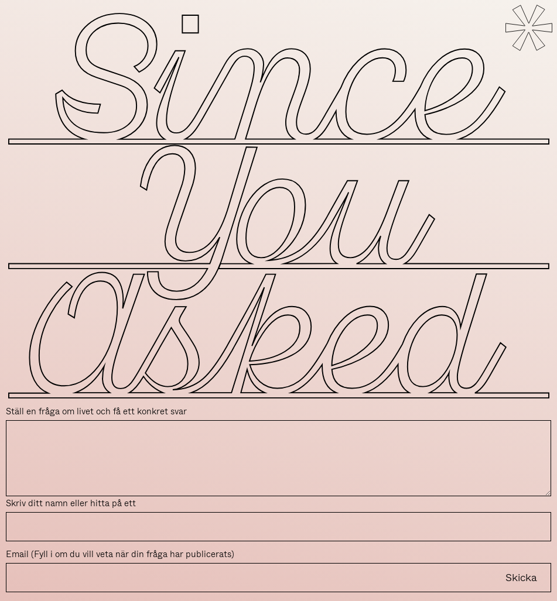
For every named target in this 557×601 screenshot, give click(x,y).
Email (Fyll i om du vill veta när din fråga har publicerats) (120, 554)
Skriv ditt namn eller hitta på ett (71, 503)
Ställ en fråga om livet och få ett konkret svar (96, 411)
